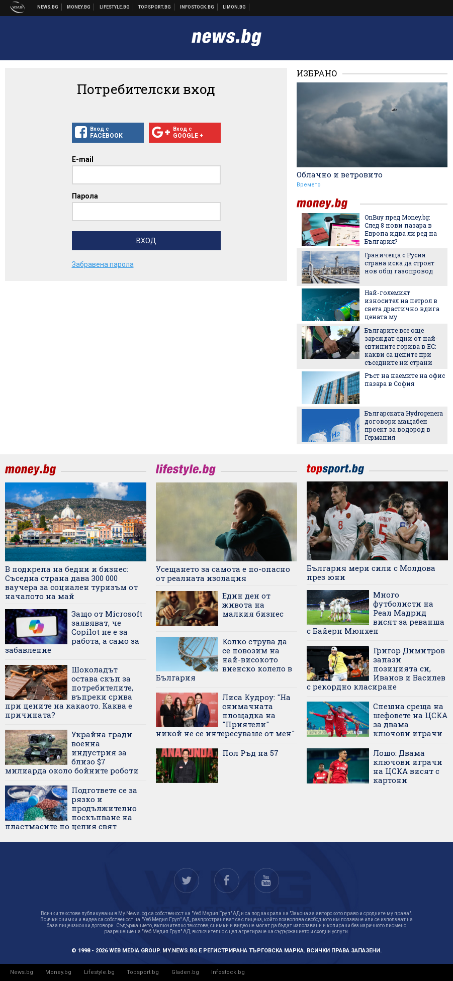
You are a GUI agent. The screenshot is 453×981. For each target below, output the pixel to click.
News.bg (21, 972)
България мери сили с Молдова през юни (371, 572)
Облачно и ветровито (340, 174)
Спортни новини (154, 7)
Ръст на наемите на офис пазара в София (405, 379)
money (328, 204)
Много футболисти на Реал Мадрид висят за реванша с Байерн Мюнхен (375, 612)
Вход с (108, 133)
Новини (48, 7)
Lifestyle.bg (99, 972)
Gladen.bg (185, 972)
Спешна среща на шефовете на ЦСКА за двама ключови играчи (410, 720)
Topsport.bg (143, 972)
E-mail (83, 159)
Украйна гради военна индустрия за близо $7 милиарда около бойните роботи (72, 752)
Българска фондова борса (197, 7)
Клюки (115, 7)
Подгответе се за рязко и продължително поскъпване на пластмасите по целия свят (71, 808)
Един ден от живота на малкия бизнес (253, 604)
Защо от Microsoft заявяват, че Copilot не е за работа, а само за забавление (73, 631)
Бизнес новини (79, 7)
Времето (309, 184)
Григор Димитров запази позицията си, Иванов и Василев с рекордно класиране (376, 668)
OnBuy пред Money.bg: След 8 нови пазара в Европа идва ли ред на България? (401, 229)
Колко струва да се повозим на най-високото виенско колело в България (224, 659)
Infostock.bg (228, 972)
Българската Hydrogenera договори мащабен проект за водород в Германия (404, 425)
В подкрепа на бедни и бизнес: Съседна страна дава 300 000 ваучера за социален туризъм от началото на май (71, 582)
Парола (85, 196)
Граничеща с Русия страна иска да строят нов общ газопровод (399, 263)
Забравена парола (103, 264)
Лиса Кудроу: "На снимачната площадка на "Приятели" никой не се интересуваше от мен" (225, 715)
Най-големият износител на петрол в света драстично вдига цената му (402, 304)
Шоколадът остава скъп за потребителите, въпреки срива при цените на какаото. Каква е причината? (69, 692)
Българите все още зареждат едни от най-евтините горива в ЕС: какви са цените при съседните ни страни (401, 346)
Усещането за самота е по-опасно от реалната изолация (223, 573)
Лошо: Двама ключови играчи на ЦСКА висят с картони (407, 766)
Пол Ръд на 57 (250, 752)
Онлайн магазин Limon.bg (234, 7)
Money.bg (58, 972)
